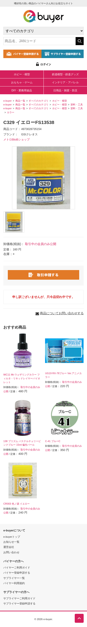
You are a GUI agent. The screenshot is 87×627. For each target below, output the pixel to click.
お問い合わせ (11, 552)
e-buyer (7, 100)
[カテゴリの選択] (43, 31)
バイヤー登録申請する (16, 572)
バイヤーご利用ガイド (16, 567)
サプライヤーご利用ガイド (19, 598)
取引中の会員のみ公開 (40, 244)
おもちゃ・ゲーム (22, 82)
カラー (10, 112)
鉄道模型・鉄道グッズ (65, 74)
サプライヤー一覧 (14, 578)
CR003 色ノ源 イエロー (16, 503)
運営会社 (8, 546)
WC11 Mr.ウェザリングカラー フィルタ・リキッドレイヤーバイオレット (21, 378)
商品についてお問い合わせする (62, 313)
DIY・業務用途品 (21, 90)
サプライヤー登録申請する (19, 603)
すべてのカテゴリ (38, 100)
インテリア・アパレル (65, 82)
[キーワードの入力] (39, 41)
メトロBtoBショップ (16, 139)
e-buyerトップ (11, 536)
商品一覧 (20, 100)
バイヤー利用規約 (14, 583)
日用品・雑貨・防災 (65, 90)
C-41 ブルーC (52, 441)
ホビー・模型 (22, 74)
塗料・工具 (76, 104)
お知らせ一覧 (11, 541)
